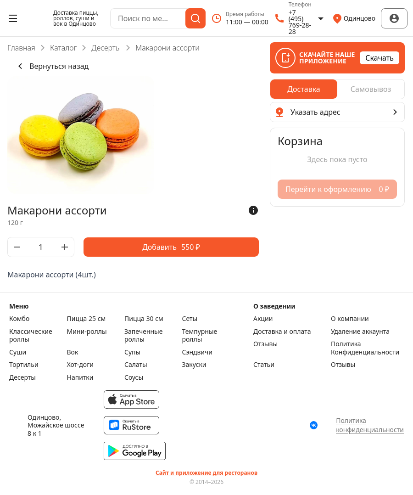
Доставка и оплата (282, 331)
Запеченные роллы (143, 335)
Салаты (135, 364)
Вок (72, 352)
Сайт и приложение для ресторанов (206, 473)
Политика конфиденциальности (370, 425)
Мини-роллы (87, 331)
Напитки (80, 377)
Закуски (194, 364)
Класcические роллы (30, 335)
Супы (132, 352)
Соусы (133, 377)
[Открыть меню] (13, 18)
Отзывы (265, 344)
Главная (21, 47)
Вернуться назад (52, 66)
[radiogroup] (337, 89)
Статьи (263, 364)
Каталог (63, 47)
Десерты (106, 47)
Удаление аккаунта (360, 331)
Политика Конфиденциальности (365, 348)
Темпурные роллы (200, 335)
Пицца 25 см (86, 319)
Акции (263, 319)
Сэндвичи (197, 352)
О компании (350, 319)
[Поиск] (195, 18)
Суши (17, 352)
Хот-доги (80, 364)
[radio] (303, 89)
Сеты (190, 319)
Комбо (19, 319)
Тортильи (24, 364)
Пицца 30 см (143, 319)
